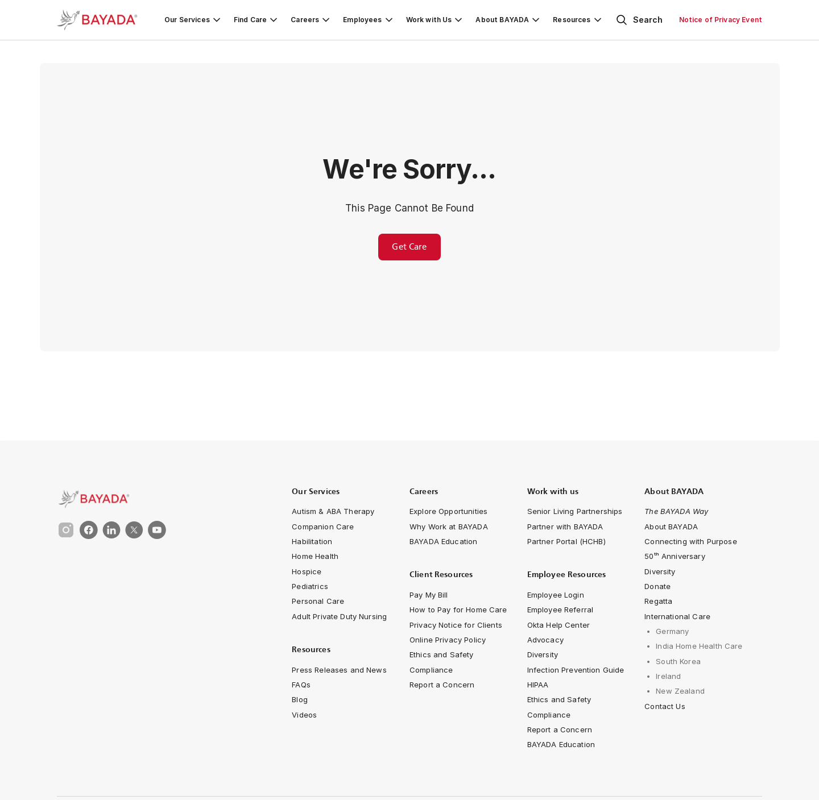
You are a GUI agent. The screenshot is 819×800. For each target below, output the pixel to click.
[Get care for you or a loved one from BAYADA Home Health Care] (409, 247)
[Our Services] (193, 20)
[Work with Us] (435, 20)
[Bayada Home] (102, 20)
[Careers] (311, 20)
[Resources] (578, 20)
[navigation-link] (333, 511)
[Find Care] (256, 20)
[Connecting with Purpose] (690, 541)
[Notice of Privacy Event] (720, 20)
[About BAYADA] (508, 20)
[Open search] (639, 20)
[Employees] (368, 20)
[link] (155, 499)
